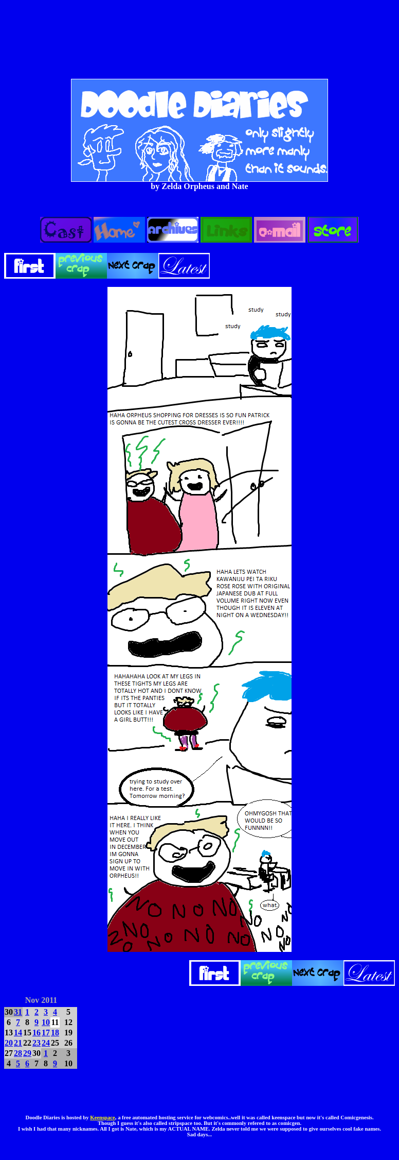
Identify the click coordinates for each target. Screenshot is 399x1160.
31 (18, 1012)
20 (9, 1042)
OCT (12, 998)
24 (46, 1042)
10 (46, 1022)
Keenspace (102, 1117)
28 (18, 1053)
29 (27, 1053)
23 (36, 1042)
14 (18, 1032)
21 (18, 1042)
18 (55, 1032)
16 (36, 1032)
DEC (69, 998)
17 (46, 1032)
